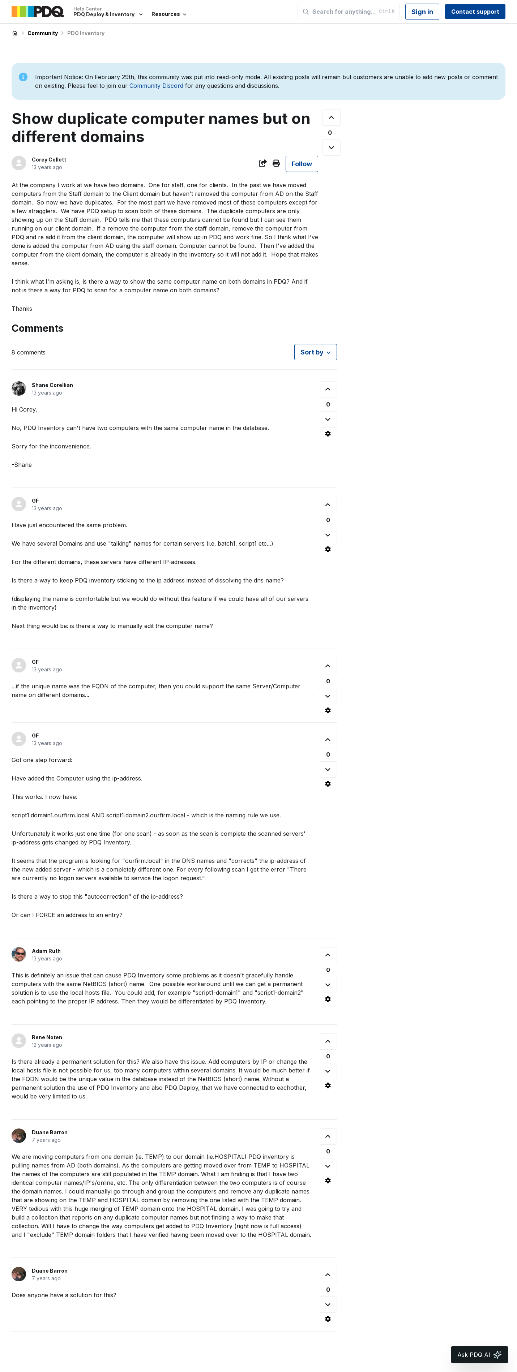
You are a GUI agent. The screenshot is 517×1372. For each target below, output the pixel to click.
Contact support (475, 11)
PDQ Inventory (85, 33)
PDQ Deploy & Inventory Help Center (15, 33)
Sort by (312, 352)
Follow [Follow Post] (302, 164)
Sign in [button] (422, 12)
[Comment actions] (328, 433)
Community (42, 33)
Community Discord (156, 85)
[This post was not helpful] (331, 147)
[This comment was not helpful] (328, 419)
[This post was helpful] (331, 117)
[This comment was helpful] (328, 389)
